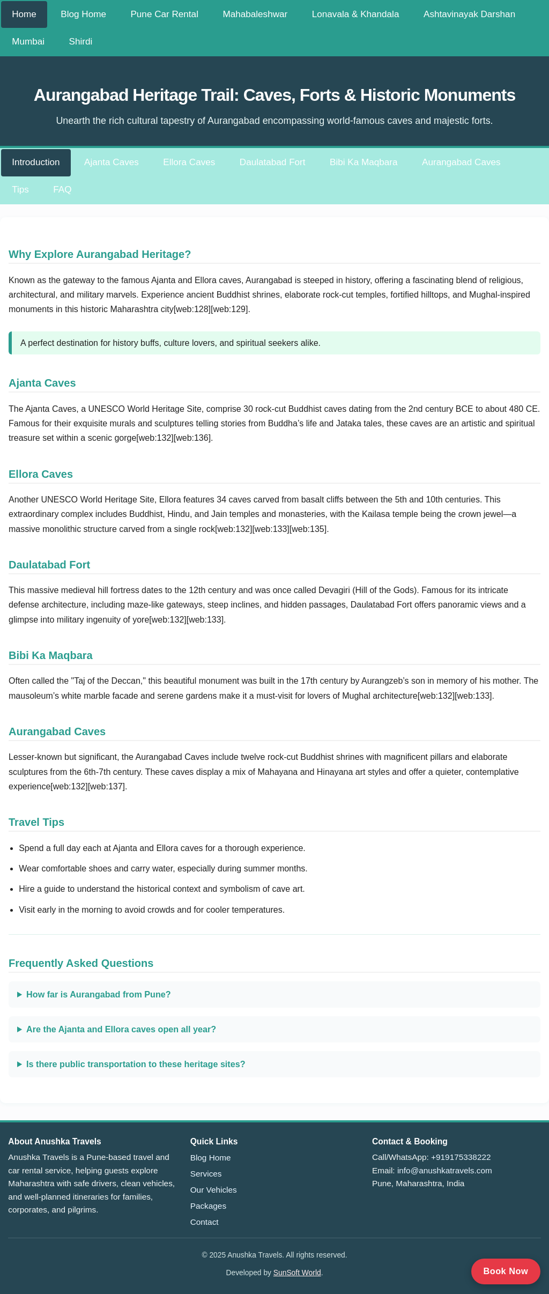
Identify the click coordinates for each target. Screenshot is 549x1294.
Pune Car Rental (164, 14)
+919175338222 (461, 1157)
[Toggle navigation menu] (117, 36)
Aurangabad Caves (461, 162)
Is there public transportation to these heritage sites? (135, 1064)
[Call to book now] (505, 1271)
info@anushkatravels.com (444, 1170)
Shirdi (81, 41)
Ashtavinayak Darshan (469, 14)
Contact (204, 1221)
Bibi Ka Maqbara (364, 162)
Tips (20, 189)
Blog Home (83, 14)
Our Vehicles (213, 1189)
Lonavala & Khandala (355, 14)
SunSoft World (297, 1272)
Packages (208, 1205)
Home (24, 14)
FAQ (62, 189)
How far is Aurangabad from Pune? (98, 994)
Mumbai (28, 41)
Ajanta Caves (111, 162)
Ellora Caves (189, 162)
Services (206, 1173)
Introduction (36, 162)
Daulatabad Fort (273, 162)
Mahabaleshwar (254, 14)
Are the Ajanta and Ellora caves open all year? (121, 1029)
